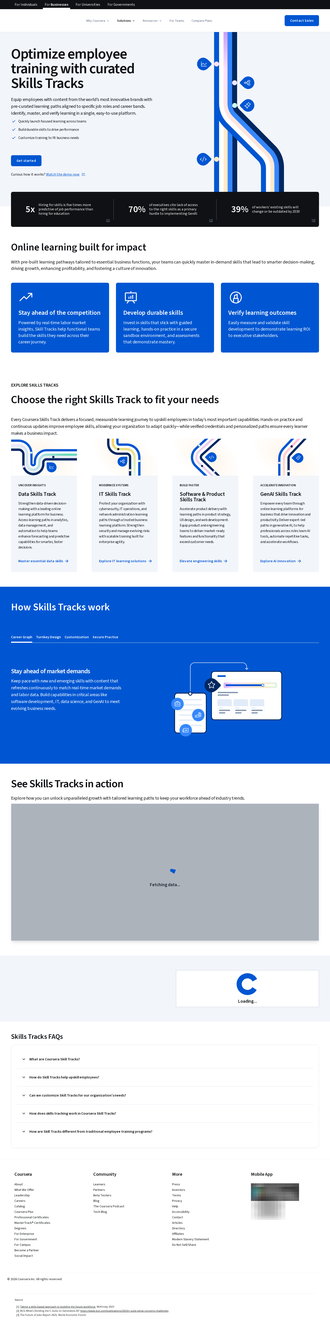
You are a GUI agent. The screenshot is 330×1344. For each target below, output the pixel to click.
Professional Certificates (31, 1217)
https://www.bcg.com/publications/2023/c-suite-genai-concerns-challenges (124, 1310)
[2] (211, 220)
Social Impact (23, 1256)
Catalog (19, 1206)
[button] (98, 21)
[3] (313, 220)
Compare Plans (202, 21)
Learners (99, 1184)
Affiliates (178, 1234)
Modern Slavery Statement (190, 1239)
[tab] (21, 637)
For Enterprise (24, 1234)
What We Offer (24, 1190)
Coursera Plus (23, 1212)
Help (175, 1206)
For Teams (177, 21)
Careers (19, 1201)
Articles (177, 1223)
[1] (108, 220)
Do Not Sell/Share (184, 1245)
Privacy (177, 1201)
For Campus (22, 1245)
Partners (99, 1190)
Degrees (20, 1228)
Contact (177, 1217)
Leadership (22, 1195)
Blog (96, 1201)
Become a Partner (26, 1250)
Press (176, 1184)
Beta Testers (102, 1195)
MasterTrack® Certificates (32, 1223)
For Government (25, 1239)
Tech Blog (100, 1212)
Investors (178, 1190)
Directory (178, 1228)
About (18, 1184)
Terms (176, 1195)
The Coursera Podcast (108, 1206)
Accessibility (181, 1212)
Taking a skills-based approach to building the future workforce (57, 1306)
